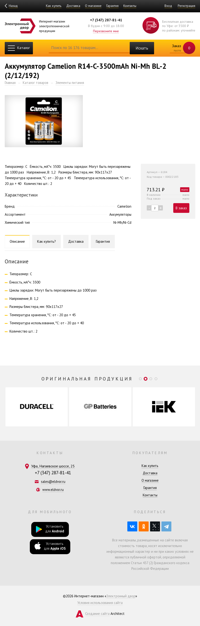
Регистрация (186, 5)
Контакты (129, 5)
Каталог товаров (36, 82)
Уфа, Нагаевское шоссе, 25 (53, 466)
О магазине (93, 5)
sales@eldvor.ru (53, 481)
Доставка (73, 5)
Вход (168, 5)
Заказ (180, 48)
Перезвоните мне (106, 31)
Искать (141, 48)
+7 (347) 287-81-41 (106, 20)
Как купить (53, 5)
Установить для (50, 529)
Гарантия (112, 5)
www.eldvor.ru (53, 489)
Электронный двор (121, 596)
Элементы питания (71, 82)
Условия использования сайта (100, 602)
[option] (36, 406)
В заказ (181, 208)
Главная (10, 82)
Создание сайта (97, 613)
